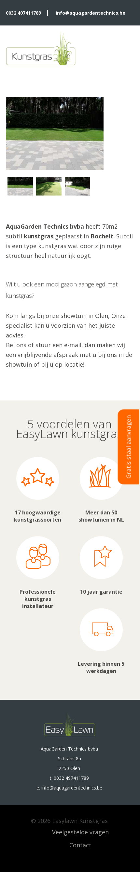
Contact (80, 845)
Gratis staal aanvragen (129, 446)
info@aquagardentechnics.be (90, 13)
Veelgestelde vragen (80, 832)
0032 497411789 (23, 13)
